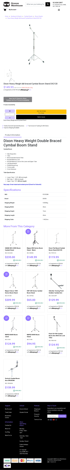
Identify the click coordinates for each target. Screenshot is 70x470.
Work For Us (8, 435)
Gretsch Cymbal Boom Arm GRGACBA (12, 379)
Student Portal (24, 412)
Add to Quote (41, 117)
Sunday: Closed (24, 441)
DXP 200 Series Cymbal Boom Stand (34, 292)
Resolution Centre (8, 417)
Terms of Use (38, 420)
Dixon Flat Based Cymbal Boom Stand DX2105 (57, 249)
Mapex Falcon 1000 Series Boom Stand (11, 292)
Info (30, 90)
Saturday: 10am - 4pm (24, 437)
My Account (8, 409)
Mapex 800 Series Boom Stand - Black (35, 249)
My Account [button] (13, 10)
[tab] (13, 135)
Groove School (24, 409)
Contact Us (8, 425)
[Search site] (47, 4)
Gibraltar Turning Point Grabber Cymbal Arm (56, 292)
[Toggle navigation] (59, 10)
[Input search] (35, 4)
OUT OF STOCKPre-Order (41, 112)
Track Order (8, 412)
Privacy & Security (36, 415)
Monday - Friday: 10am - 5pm (23, 431)
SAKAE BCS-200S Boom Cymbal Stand (13, 249)
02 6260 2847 (58, 2)
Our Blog (7, 432)
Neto (60, 460)
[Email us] (48, 419)
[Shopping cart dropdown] (4, 10)
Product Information (12, 135)
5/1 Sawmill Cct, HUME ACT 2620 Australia (24, 452)
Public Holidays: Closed (24, 445)
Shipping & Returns (37, 410)
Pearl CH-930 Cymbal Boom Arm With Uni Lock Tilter (57, 336)
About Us (7, 429)
